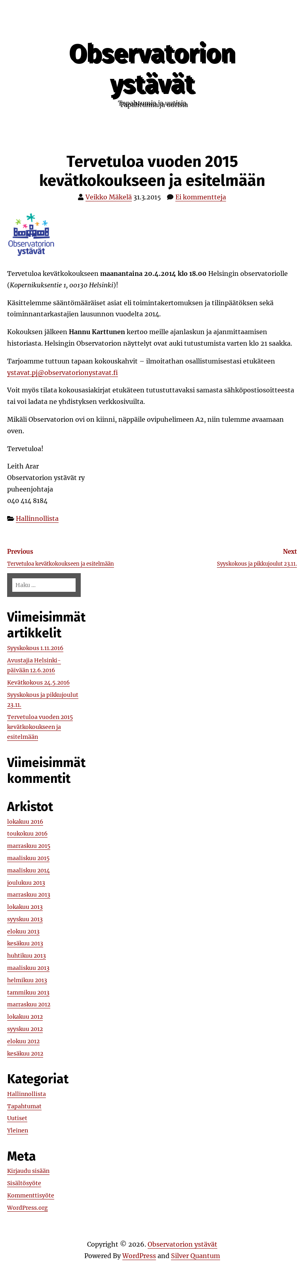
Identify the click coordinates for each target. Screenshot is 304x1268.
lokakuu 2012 (25, 1016)
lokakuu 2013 (25, 906)
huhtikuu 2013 (26, 955)
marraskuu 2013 (28, 894)
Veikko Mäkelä (109, 197)
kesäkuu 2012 (25, 1053)
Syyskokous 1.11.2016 (35, 648)
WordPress (139, 1256)
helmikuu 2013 (27, 980)
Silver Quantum (195, 1256)
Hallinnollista (37, 518)
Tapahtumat (24, 1106)
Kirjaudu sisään (28, 1170)
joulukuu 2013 (26, 882)
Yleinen (17, 1130)
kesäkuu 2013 (25, 943)
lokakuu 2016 (25, 821)
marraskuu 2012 (28, 1004)
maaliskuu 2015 (28, 858)
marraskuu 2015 (28, 845)
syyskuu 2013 (25, 919)
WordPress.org (27, 1207)
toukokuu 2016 (27, 833)
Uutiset (17, 1118)
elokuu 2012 (23, 1041)
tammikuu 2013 (28, 992)
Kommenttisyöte (30, 1195)
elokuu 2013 (23, 931)
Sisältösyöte (24, 1183)
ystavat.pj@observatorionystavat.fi (62, 373)
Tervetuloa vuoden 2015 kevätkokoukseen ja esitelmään (40, 726)
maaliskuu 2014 (28, 870)
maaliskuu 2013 (28, 968)
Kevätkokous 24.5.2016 (38, 682)
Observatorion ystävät (152, 68)
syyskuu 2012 (25, 1029)
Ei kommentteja (200, 197)
